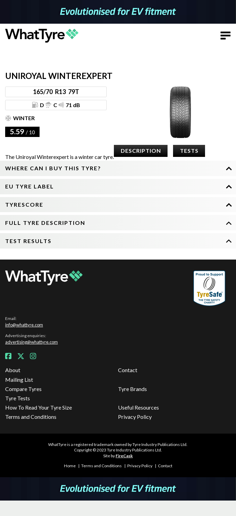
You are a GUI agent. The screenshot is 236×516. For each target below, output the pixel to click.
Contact (127, 370)
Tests (189, 150)
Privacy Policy (135, 416)
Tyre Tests (17, 398)
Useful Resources (138, 407)
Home (70, 465)
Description (141, 150)
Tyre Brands (132, 389)
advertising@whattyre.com (31, 342)
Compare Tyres (23, 389)
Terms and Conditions (30, 416)
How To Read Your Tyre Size (38, 407)
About (12, 370)
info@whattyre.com (24, 325)
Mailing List (19, 379)
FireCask (124, 455)
